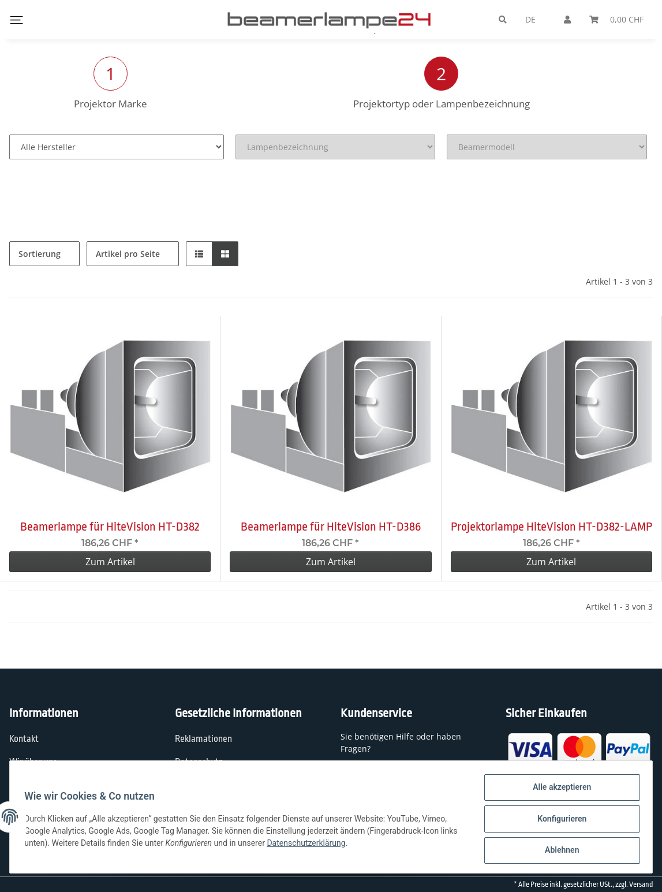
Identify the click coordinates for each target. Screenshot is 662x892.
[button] (199, 253)
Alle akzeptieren (558, 791)
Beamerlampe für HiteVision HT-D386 (331, 526)
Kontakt (24, 739)
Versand (641, 884)
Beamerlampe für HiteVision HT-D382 (110, 526)
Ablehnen (558, 851)
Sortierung (39, 253)
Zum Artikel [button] (110, 561)
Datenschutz (199, 762)
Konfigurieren (557, 821)
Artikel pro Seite (128, 253)
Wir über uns (33, 762)
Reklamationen (203, 739)
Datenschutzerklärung (328, 845)
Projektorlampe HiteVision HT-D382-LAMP (551, 526)
